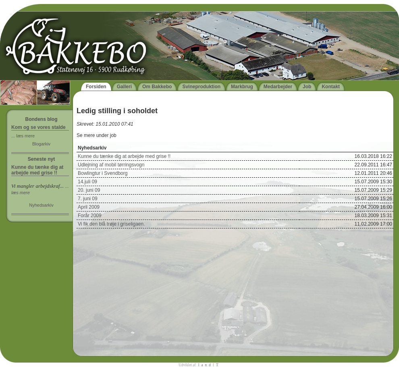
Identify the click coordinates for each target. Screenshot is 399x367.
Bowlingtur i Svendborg (102, 173)
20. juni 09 (89, 190)
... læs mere (23, 135)
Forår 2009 (90, 215)
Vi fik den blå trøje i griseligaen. (111, 224)
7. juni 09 (88, 198)
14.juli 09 (87, 182)
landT (209, 365)
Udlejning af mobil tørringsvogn (111, 165)
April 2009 (89, 207)
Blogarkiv (41, 143)
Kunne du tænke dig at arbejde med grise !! (124, 156)
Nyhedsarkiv (41, 205)
